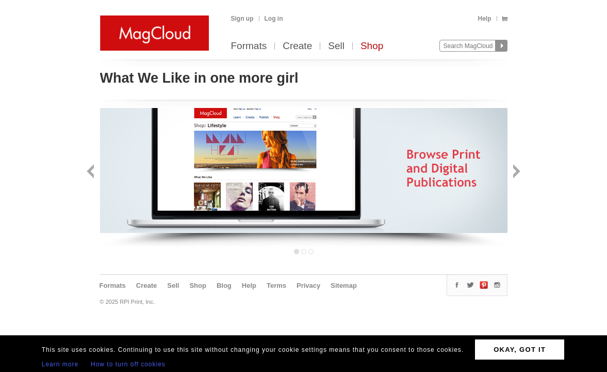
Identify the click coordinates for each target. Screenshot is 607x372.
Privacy (308, 285)
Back (91, 172)
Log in (274, 18)
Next (515, 172)
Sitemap (344, 285)
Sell (336, 46)
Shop (371, 46)
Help (484, 18)
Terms (276, 285)
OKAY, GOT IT (520, 349)
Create (297, 46)
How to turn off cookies (128, 364)
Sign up (242, 18)
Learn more (60, 364)
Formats (249, 46)
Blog (224, 285)
